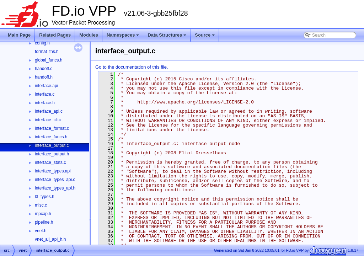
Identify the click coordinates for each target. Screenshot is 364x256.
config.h (42, 43)
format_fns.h (47, 51)
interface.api (46, 85)
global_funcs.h (48, 60)
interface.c (44, 94)
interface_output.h (52, 153)
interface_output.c (52, 145)
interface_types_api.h (55, 188)
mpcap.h (43, 213)
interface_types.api (53, 171)
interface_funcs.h (51, 136)
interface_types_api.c (55, 179)
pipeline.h (44, 222)
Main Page (19, 35)
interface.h (45, 102)
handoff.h (44, 77)
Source (205, 35)
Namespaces (123, 35)
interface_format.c (52, 128)
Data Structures (167, 35)
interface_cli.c (48, 119)
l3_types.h (44, 196)
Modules (88, 35)
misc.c (41, 205)
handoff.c (43, 68)
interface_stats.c (50, 162)
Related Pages (55, 35)
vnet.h (41, 230)
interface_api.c (49, 111)
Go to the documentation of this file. (131, 67)
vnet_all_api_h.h (50, 239)
